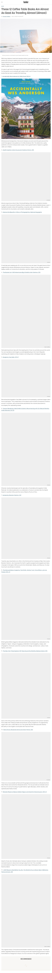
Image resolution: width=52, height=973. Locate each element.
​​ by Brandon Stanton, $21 (12, 495)
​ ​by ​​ (22, 212)
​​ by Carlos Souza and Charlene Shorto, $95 (18, 150)
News (2, 6)
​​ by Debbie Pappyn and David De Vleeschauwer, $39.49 (25, 792)
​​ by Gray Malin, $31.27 (11, 357)
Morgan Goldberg (6, 16)
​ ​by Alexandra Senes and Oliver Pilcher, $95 (18, 729)
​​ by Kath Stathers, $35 (21, 272)
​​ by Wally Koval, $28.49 (16, 76)
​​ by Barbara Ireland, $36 (25, 651)
